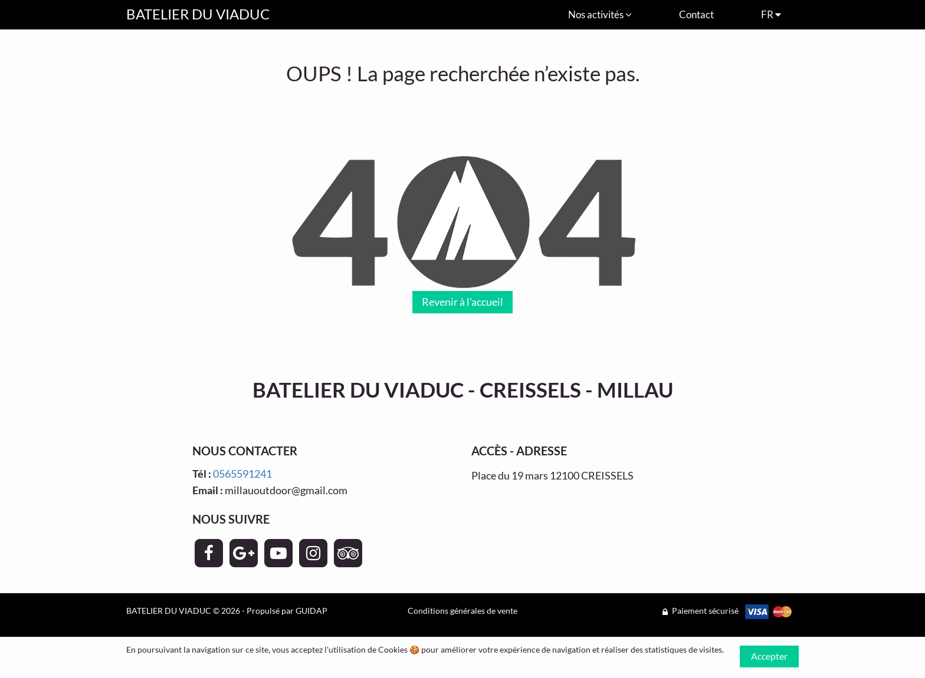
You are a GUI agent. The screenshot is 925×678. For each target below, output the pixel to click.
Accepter (769, 656)
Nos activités (600, 14)
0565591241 (242, 473)
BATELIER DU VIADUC (198, 13)
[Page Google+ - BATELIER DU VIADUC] (243, 553)
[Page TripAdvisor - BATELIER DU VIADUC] (348, 553)
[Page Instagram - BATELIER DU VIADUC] (313, 553)
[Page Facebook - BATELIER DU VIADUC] (208, 553)
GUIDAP (311, 611)
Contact (696, 14)
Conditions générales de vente (462, 611)
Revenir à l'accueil (462, 301)
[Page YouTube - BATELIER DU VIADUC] (278, 553)
